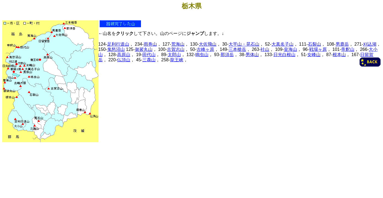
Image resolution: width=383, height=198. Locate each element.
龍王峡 (176, 59)
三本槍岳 (237, 49)
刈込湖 (369, 44)
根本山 (339, 54)
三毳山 (149, 59)
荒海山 (177, 44)
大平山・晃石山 (244, 44)
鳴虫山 (201, 54)
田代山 (149, 54)
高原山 (123, 54)
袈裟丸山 (144, 49)
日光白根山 (284, 54)
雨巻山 (150, 44)
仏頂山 (123, 59)
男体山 (252, 54)
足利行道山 (118, 44)
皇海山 (290, 49)
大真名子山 (282, 44)
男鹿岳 (342, 44)
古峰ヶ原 (205, 49)
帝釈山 (347, 49)
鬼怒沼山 (116, 49)
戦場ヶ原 (318, 49)
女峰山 (313, 54)
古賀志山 (175, 49)
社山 (264, 49)
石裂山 (314, 44)
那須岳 (227, 54)
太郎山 (174, 54)
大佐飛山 (207, 44)
